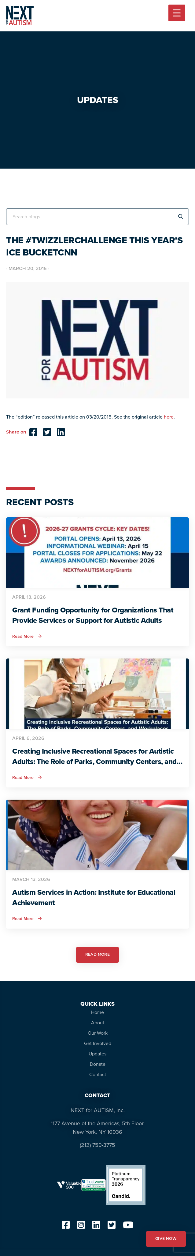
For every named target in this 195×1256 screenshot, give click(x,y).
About (97, 1022)
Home (97, 1012)
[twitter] (112, 1227)
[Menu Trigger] (176, 13)
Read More (27, 636)
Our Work (98, 1033)
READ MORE (97, 955)
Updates (97, 1053)
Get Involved (97, 1043)
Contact (97, 1074)
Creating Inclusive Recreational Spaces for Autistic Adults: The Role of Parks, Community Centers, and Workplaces (94, 756)
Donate (97, 1064)
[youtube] (128, 1227)
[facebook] (66, 1227)
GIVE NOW (166, 1239)
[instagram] (81, 1227)
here (169, 416)
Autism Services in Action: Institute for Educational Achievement (93, 897)
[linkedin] (96, 1227)
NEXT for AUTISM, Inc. (98, 1110)
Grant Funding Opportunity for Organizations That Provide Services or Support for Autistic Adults (92, 615)
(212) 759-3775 (97, 1145)
